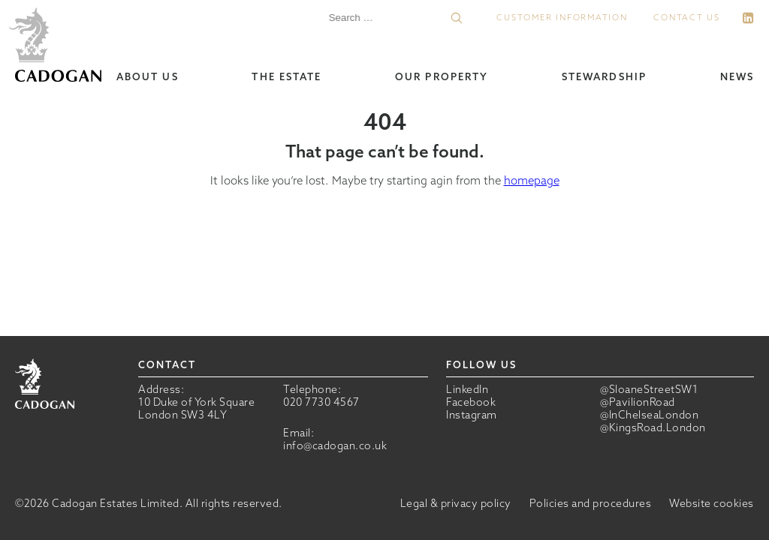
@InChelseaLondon (649, 415)
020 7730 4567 (321, 402)
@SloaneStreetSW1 (649, 389)
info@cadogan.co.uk (335, 445)
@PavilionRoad (637, 402)
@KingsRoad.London (653, 428)
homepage (531, 180)
